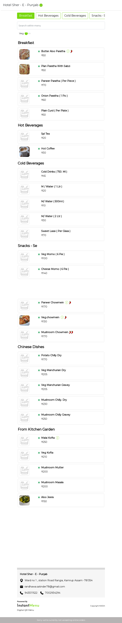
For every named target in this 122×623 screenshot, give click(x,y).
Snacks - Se (99, 15)
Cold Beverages (75, 15)
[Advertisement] (61, 289)
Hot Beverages (48, 15)
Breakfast (25, 15)
